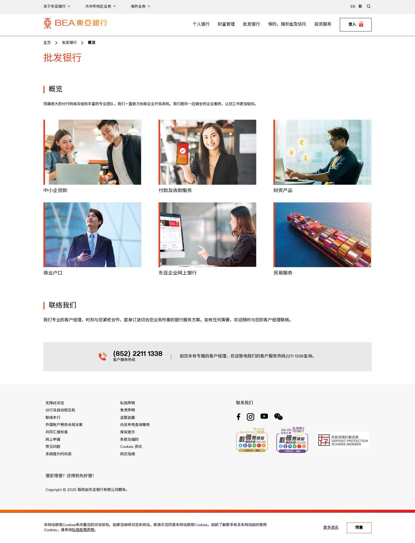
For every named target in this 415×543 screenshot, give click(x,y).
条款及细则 (129, 440)
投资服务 (322, 24)
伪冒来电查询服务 (135, 425)
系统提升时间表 (58, 454)
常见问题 (53, 447)
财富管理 (226, 24)
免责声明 (127, 410)
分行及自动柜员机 (60, 410)
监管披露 (127, 418)
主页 (47, 43)
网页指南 (127, 454)
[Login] (356, 25)
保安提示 (127, 432)
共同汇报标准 (57, 432)
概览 (91, 43)
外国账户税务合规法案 (64, 425)
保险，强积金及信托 (287, 24)
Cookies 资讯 (131, 447)
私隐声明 (127, 403)
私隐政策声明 (83, 530)
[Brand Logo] (75, 25)
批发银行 (251, 24)
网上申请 (53, 440)
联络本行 (53, 418)
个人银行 (201, 24)
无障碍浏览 (55, 403)
